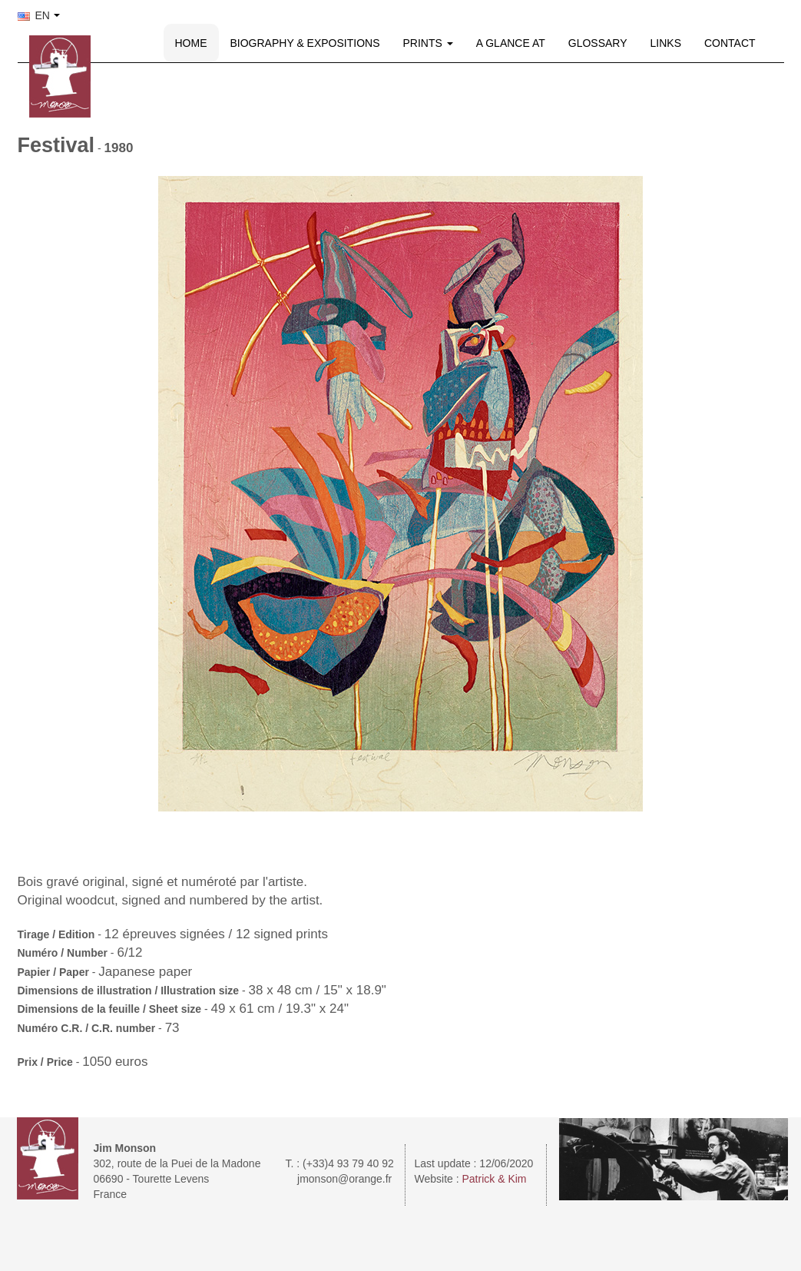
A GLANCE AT (510, 43)
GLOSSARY (597, 43)
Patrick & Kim (494, 1179)
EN (34, 15)
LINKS (665, 43)
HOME (191, 43)
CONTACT (730, 43)
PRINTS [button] (428, 43)
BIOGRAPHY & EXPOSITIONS (305, 43)
